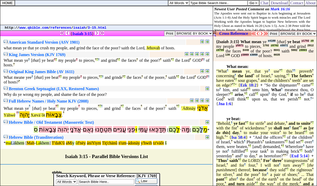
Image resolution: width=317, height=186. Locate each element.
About (311, 3)
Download (279, 3)
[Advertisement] (106, 15)
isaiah (79, 28)
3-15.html (97, 28)
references (61, 28)
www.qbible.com (33, 28)
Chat (264, 3)
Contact (296, 3)
